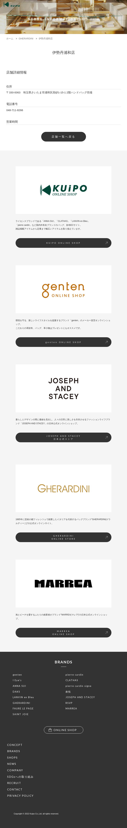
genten (17, 674)
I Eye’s (17, 680)
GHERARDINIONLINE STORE (79, 537)
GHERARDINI (21, 703)
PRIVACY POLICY (20, 795)
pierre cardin (74, 674)
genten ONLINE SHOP (76, 342)
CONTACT (15, 789)
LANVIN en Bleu (23, 697)
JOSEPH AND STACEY (80, 697)
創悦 (68, 691)
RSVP (69, 703)
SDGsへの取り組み (20, 776)
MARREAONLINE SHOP (80, 632)
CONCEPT (15, 744)
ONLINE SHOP (63, 730)
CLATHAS (72, 680)
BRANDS (63, 662)
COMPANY (15, 770)
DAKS (16, 691)
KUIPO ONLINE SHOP (77, 243)
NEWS (11, 763)
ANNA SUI (19, 686)
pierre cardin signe (79, 686)
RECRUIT (14, 783)
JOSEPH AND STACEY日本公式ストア (77, 437)
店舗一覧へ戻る (63, 136)
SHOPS (12, 757)
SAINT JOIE (21, 714)
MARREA (71, 708)
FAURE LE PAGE (23, 708)
